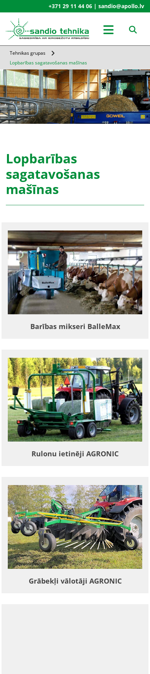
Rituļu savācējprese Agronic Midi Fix (75, 667)
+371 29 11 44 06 (70, 6)
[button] (108, 30)
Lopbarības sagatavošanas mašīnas (48, 62)
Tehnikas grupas (27, 53)
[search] (133, 30)
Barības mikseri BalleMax (75, 326)
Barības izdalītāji (75, 624)
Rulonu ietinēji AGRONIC (75, 453)
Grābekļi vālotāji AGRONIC (75, 581)
